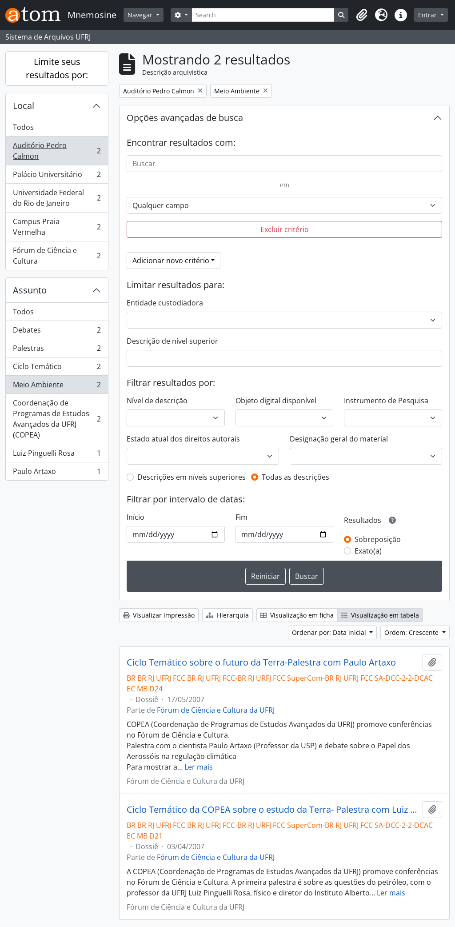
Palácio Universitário (56, 176)
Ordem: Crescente (412, 632)
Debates (56, 332)
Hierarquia (227, 615)
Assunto (30, 290)
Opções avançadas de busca (185, 118)
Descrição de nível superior (172, 341)
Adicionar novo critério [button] (170, 260)
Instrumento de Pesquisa (386, 400)
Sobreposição (378, 539)
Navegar (141, 15)
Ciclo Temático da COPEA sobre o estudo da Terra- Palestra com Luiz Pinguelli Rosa (273, 809)
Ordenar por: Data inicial (330, 632)
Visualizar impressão (159, 615)
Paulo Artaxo (56, 473)
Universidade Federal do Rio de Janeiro (56, 198)
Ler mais (198, 767)
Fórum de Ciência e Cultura (56, 255)
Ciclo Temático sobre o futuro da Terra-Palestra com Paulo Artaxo (261, 662)
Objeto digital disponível (275, 400)
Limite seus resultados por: (57, 68)
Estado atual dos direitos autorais (183, 439)
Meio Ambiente (56, 386)
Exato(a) (368, 551)
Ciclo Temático (56, 368)
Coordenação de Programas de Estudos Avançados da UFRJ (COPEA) (56, 419)
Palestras (56, 350)
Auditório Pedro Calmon (56, 150)
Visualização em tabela (380, 615)
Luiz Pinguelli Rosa (56, 455)
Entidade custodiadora (165, 303)
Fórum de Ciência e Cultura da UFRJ (216, 710)
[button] (361, 15)
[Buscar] (284, 163)
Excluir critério (284, 229)
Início (135, 517)
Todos (23, 127)
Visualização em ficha (297, 615)
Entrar (428, 15)
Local (23, 106)
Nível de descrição (157, 400)
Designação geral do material (339, 439)
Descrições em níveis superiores (191, 477)
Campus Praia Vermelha (56, 227)
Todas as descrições (295, 477)
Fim (241, 517)
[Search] (263, 15)
